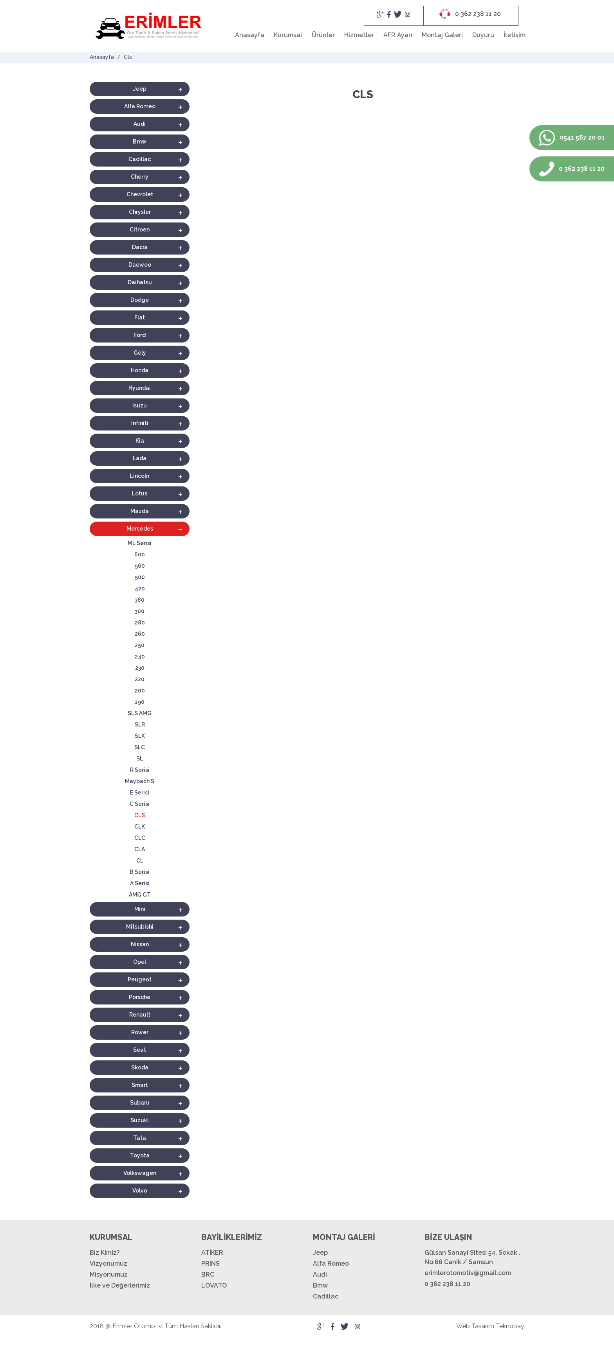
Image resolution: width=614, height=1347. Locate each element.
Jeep (139, 89)
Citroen (140, 229)
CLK (139, 826)
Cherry (139, 177)
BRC (207, 1274)
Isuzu (139, 405)
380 (139, 600)
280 (140, 622)
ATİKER (212, 1252)
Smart (140, 1085)
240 (140, 656)
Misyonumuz (109, 1274)
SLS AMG (140, 713)
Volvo (139, 1190)
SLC (139, 747)
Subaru (140, 1102)
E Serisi (139, 792)
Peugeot (140, 979)
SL (139, 758)
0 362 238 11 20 (470, 14)
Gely (140, 353)
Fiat (139, 317)
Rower (139, 1032)
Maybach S (139, 781)
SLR (140, 724)
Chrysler (140, 212)
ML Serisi (140, 543)
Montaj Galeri (442, 35)
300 (139, 611)
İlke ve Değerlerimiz (120, 1285)
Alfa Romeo (139, 106)
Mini (139, 909)
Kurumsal (288, 35)
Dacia (140, 247)
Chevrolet (139, 194)
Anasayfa (249, 35)
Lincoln (139, 476)
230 (139, 668)
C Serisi (140, 804)
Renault (139, 1015)
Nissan (140, 944)
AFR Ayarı (397, 35)
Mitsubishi (140, 927)
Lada (139, 458)
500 (140, 577)
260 (140, 634)
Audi (140, 124)
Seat (139, 1050)
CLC (139, 838)
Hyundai (139, 388)
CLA (139, 849)
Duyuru (483, 35)
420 (140, 588)
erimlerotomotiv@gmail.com (467, 1273)
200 (140, 690)
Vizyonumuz (108, 1263)
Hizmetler (359, 35)
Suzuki (139, 1120)
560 (140, 566)
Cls (128, 57)
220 (139, 679)
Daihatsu (140, 282)
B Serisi (140, 872)
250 (139, 645)
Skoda (139, 1067)
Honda (139, 370)
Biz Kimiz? (105, 1252)
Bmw (139, 141)
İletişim (515, 35)
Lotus (139, 493)
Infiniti (139, 423)
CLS (139, 815)
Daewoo (139, 265)
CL (139, 860)
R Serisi (140, 770)
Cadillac (139, 159)
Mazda (139, 511)
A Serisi (140, 883)
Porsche (139, 997)
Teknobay (510, 1326)
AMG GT (140, 894)
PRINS (210, 1263)
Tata (139, 1138)
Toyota (140, 1155)
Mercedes (139, 529)
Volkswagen (139, 1173)
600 (139, 554)
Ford (140, 335)
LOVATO (214, 1285)
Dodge (139, 300)
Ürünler (323, 35)
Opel (139, 962)
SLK (140, 736)
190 (139, 702)
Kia (139, 441)
